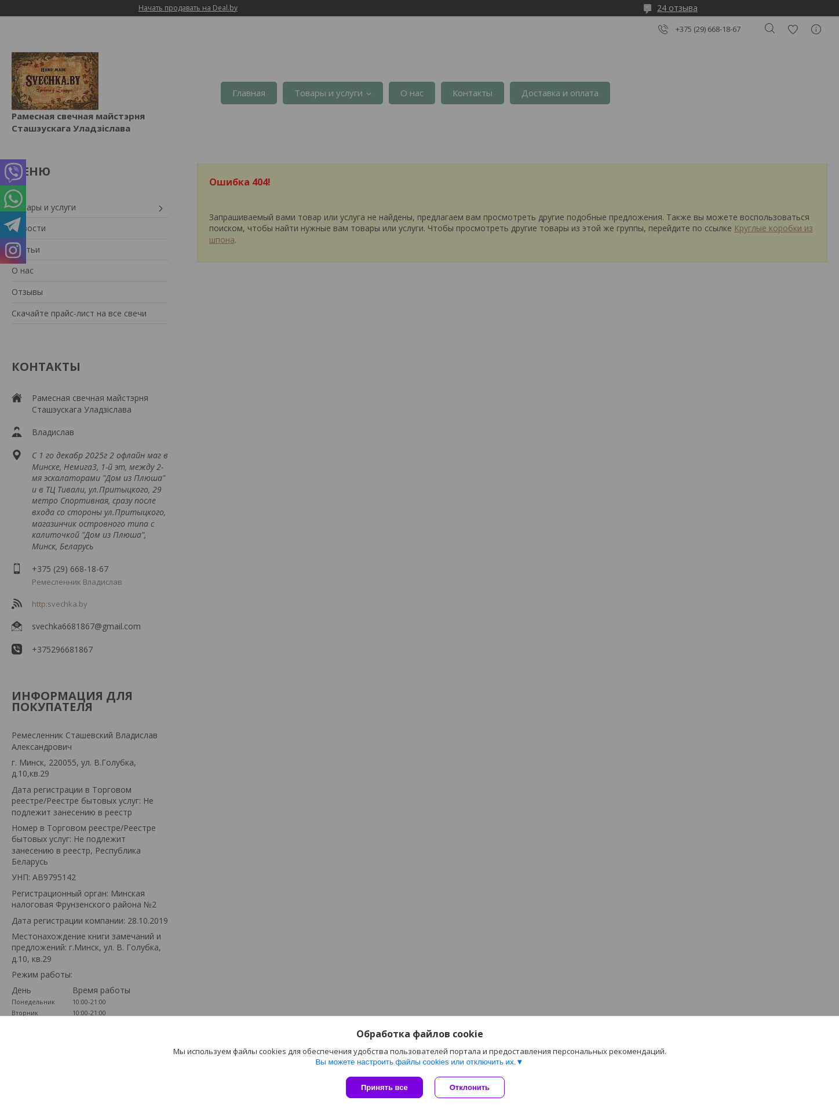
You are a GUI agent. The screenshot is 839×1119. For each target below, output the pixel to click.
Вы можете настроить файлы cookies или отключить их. (415, 1062)
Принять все (384, 1087)
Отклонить (470, 1087)
